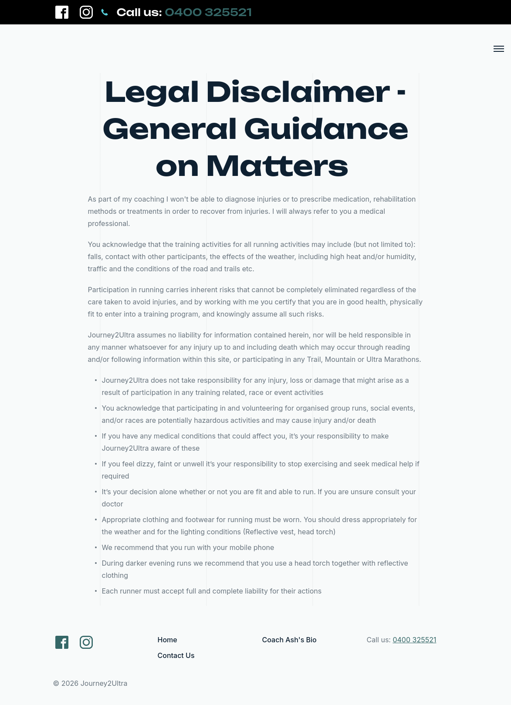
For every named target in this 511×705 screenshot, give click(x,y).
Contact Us (176, 655)
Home (167, 639)
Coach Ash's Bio (289, 639)
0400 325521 (208, 12)
